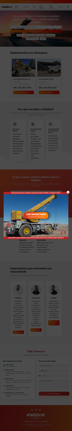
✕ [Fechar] (68, 192)
